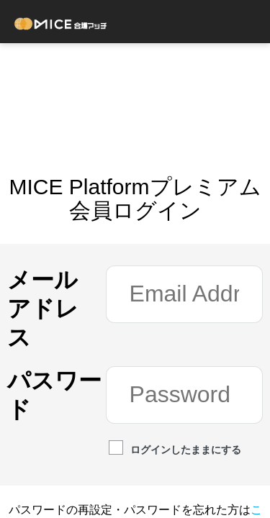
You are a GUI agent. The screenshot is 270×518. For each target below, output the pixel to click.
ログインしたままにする (175, 448)
